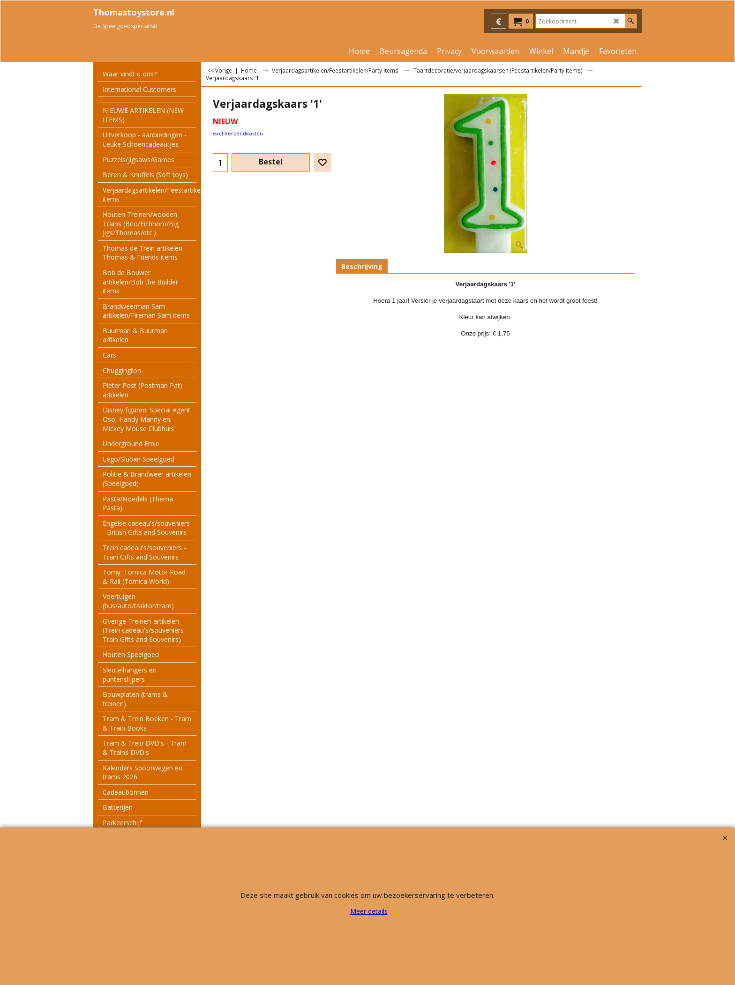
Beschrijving (361, 266)
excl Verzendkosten (238, 133)
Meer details (369, 911)
